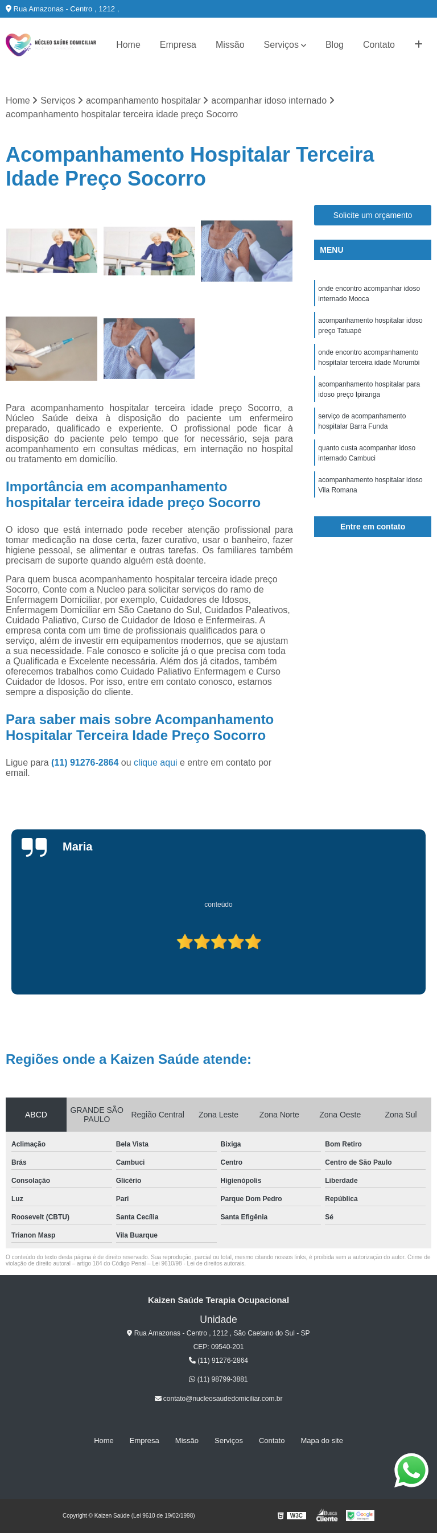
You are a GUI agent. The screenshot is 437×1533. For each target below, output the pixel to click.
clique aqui (156, 762)
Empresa (178, 45)
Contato (379, 45)
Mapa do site (321, 1440)
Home (128, 45)
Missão (230, 45)
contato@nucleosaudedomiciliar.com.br (219, 1399)
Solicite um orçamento (373, 215)
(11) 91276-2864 (86, 762)
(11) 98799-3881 (218, 1379)
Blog (334, 45)
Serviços (281, 45)
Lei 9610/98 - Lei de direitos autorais (198, 1263)
